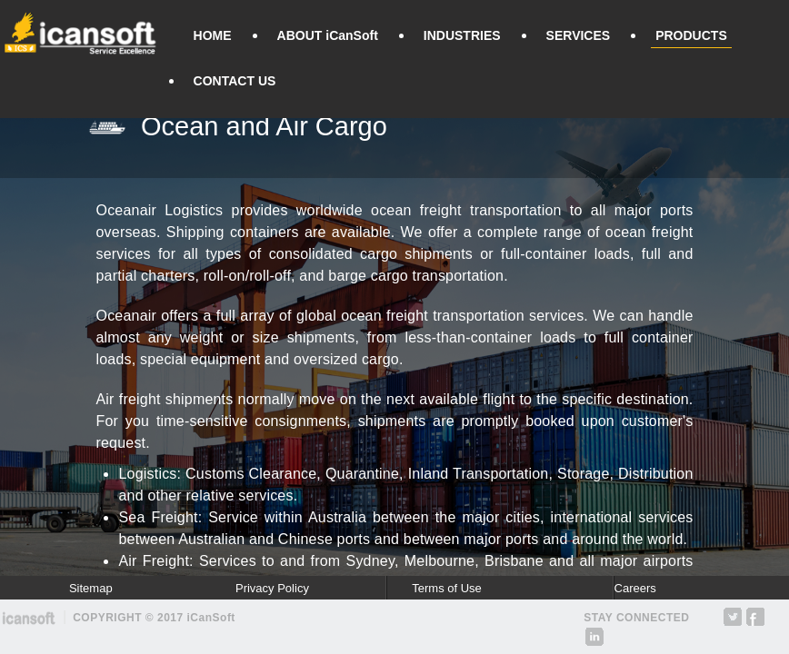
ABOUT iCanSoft (327, 35)
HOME (213, 35)
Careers (635, 588)
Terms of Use (447, 588)
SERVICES (578, 35)
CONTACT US (235, 81)
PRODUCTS (691, 35)
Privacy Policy (272, 588)
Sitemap (91, 588)
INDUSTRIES (462, 35)
